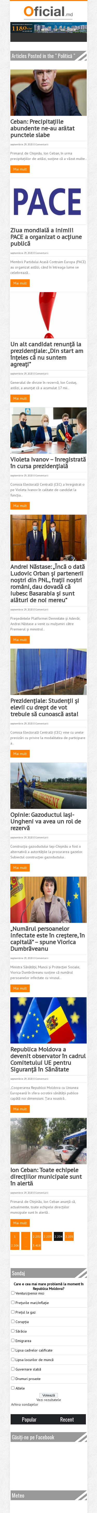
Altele (20, 1388)
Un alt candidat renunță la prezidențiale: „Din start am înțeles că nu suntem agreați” (46, 354)
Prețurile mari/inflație (32, 1302)
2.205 (69, 1236)
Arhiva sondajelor (24, 1404)
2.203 (47, 1236)
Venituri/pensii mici (30, 1293)
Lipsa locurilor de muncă (35, 1359)
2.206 (15, 1245)
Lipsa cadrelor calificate (34, 1350)
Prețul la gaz (26, 1312)
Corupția (22, 1321)
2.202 (37, 1236)
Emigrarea (23, 1340)
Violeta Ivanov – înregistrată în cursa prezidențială (48, 462)
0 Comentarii (40, 144)
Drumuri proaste (28, 1378)
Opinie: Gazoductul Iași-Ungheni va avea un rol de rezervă (45, 821)
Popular (29, 1419)
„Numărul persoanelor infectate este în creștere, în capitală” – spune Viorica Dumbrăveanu (47, 939)
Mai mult (20, 169)
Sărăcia (21, 1331)
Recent (67, 1419)
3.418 (37, 1245)
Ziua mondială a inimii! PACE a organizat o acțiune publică (46, 236)
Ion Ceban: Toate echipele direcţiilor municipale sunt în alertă (46, 1176)
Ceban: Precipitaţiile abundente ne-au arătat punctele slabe (42, 128)
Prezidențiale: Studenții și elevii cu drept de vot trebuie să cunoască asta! (44, 707)
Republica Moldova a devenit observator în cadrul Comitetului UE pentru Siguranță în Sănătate (48, 1059)
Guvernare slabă (28, 1369)
